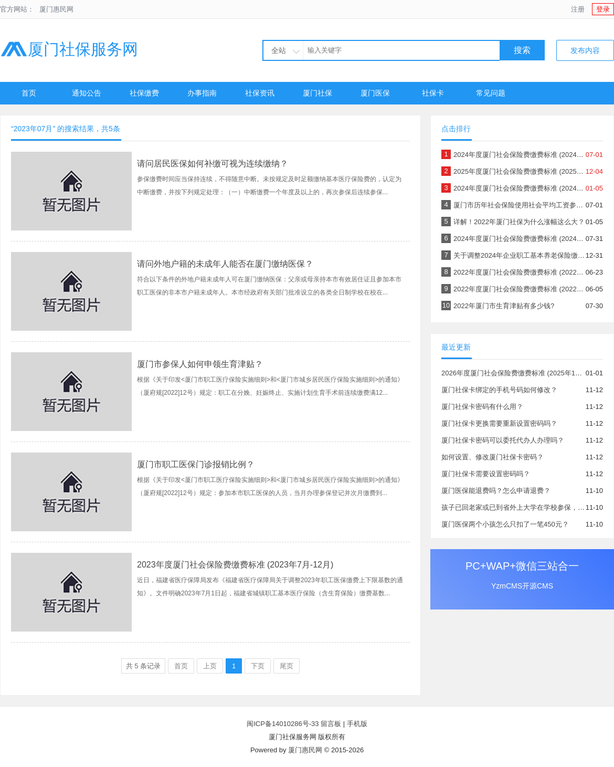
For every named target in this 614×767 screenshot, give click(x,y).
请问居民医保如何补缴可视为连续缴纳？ (212, 163)
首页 (29, 93)
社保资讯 (259, 93)
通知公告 (86, 93)
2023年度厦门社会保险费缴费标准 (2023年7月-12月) (235, 564)
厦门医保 (375, 93)
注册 (578, 9)
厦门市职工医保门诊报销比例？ (196, 464)
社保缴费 (144, 93)
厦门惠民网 (56, 9)
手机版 (357, 724)
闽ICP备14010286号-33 (283, 724)
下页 (257, 666)
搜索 (522, 50)
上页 (210, 666)
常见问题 (490, 93)
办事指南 (202, 93)
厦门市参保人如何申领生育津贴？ (200, 364)
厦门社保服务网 (69, 49)
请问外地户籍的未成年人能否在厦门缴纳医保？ (225, 263)
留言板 (331, 724)
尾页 (286, 666)
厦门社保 (317, 93)
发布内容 (585, 50)
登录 (603, 9)
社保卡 (433, 93)
